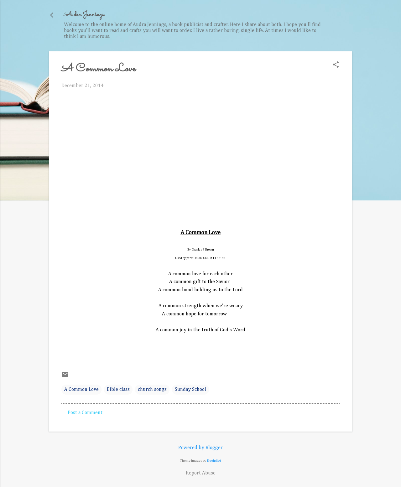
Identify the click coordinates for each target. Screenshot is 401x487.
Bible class (118, 389)
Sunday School (190, 389)
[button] (336, 65)
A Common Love (81, 389)
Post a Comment (85, 412)
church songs (152, 389)
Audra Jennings (84, 14)
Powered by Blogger (200, 447)
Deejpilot (214, 460)
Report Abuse (201, 473)
